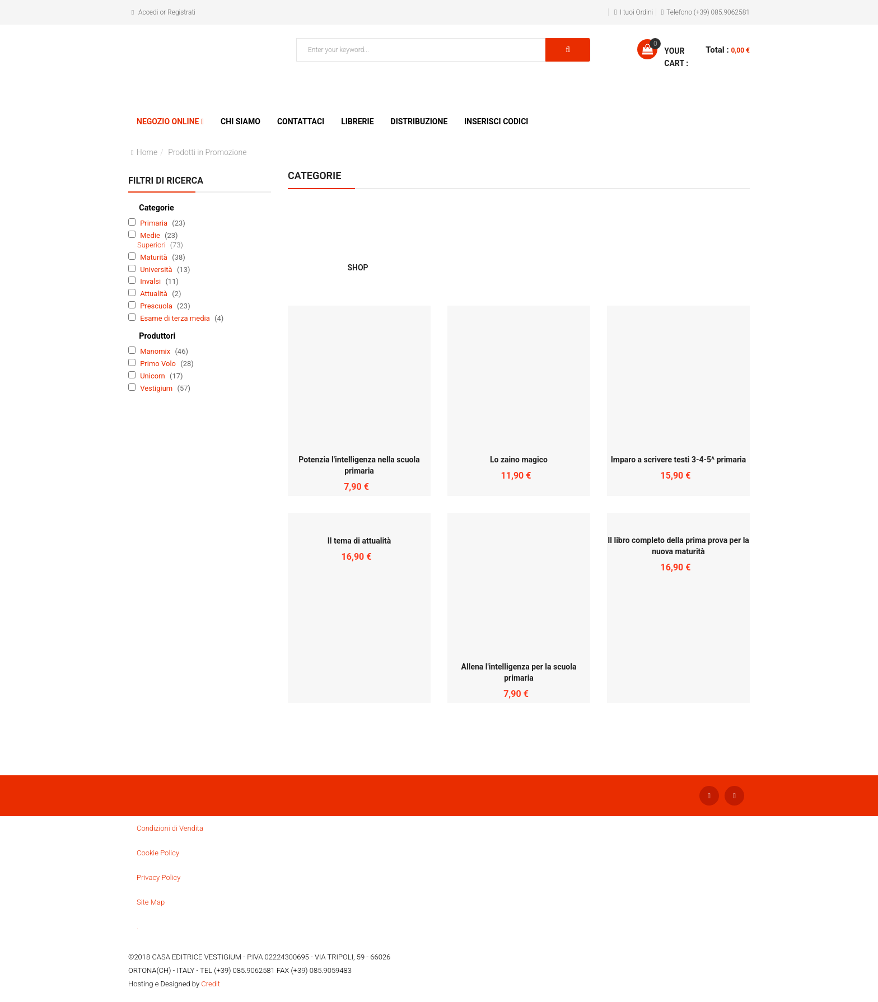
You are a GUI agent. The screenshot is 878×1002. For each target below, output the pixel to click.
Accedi (148, 12)
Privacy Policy (158, 877)
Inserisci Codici (496, 121)
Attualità (154, 293)
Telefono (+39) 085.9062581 (708, 12)
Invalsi (151, 281)
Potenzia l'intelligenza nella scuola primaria (358, 465)
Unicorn (153, 376)
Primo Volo (159, 363)
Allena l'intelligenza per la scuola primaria (519, 672)
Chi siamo (240, 121)
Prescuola (157, 306)
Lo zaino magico (519, 459)
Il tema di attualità (359, 540)
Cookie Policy (158, 853)
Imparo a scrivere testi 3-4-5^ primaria (678, 459)
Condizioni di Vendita (170, 828)
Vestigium (157, 388)
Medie (151, 235)
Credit (210, 984)
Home (147, 152)
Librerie (357, 121)
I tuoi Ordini (636, 12)
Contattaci (300, 121)
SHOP (358, 235)
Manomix (156, 351)
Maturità (154, 257)
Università (157, 269)
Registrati (181, 12)
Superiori (152, 245)
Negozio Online (168, 121)
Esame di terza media (176, 318)
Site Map (151, 902)
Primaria (154, 223)
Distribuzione (419, 121)
